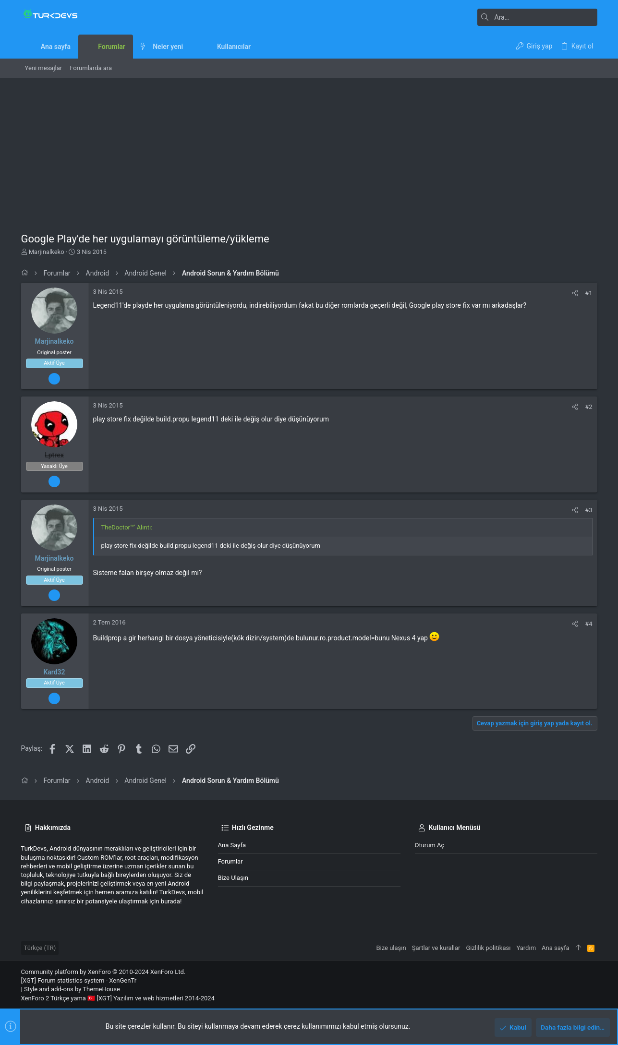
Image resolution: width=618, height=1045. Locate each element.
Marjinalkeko (46, 251)
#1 (588, 293)
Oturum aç (430, 845)
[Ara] (537, 17)
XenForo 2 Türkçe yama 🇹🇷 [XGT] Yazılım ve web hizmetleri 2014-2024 (118, 998)
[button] (190, 47)
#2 (588, 406)
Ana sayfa (232, 845)
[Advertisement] (309, 150)
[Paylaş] (575, 293)
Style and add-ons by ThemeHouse (72, 989)
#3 (588, 510)
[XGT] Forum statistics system (79, 980)
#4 (588, 623)
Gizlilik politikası (488, 947)
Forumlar (230, 861)
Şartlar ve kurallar (436, 947)
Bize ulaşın (233, 877)
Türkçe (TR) (40, 947)
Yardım (526, 947)
